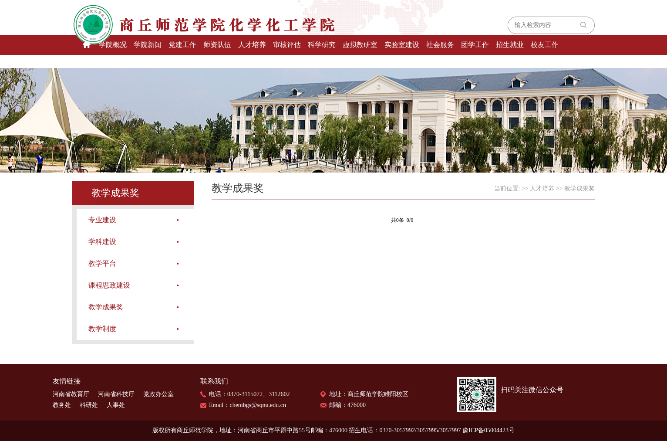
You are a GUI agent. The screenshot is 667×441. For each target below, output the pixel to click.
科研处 (89, 405)
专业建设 (102, 220)
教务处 (62, 405)
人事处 (116, 405)
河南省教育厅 (71, 394)
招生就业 (510, 44)
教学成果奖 (105, 307)
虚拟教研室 (360, 44)
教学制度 (102, 328)
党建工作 (182, 44)
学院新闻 (148, 44)
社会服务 (440, 44)
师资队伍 (217, 44)
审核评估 (287, 44)
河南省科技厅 (116, 394)
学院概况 (113, 44)
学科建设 (102, 241)
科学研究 (322, 44)
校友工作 (545, 44)
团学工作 (475, 44)
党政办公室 (158, 394)
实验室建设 (401, 44)
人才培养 (252, 44)
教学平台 (102, 263)
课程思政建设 (109, 285)
